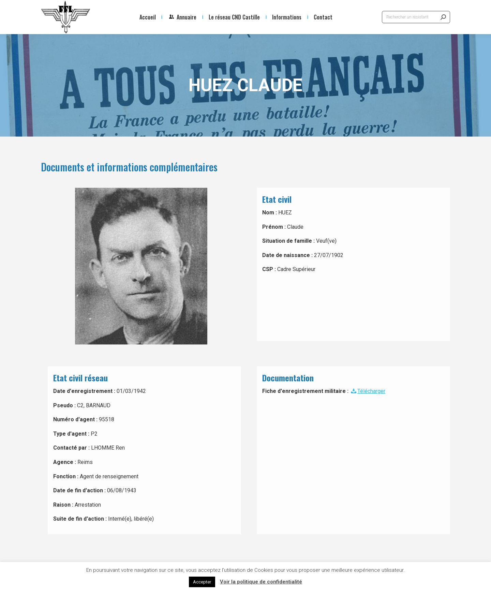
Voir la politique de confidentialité (261, 582)
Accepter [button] (202, 581)
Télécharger (367, 391)
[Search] (416, 17)
